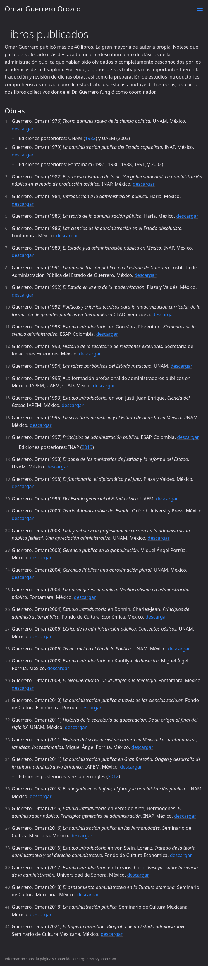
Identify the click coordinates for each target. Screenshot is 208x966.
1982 (90, 138)
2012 (113, 776)
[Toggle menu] (200, 9)
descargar (23, 128)
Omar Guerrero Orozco (43, 8)
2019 (87, 447)
